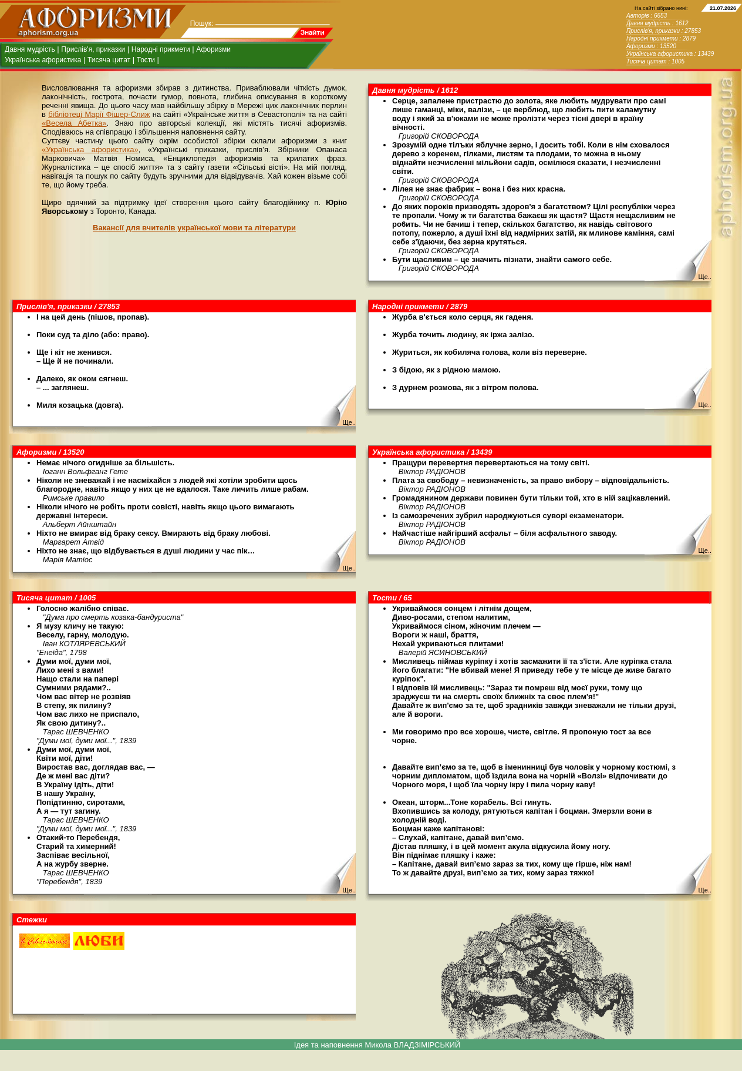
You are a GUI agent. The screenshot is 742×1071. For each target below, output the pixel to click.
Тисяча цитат (108, 60)
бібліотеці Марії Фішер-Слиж (99, 114)
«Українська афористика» (90, 149)
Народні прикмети (160, 49)
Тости (146, 60)
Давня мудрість (30, 49)
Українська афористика (43, 60)
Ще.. (704, 276)
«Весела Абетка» (74, 123)
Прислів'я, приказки (93, 49)
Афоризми (213, 49)
